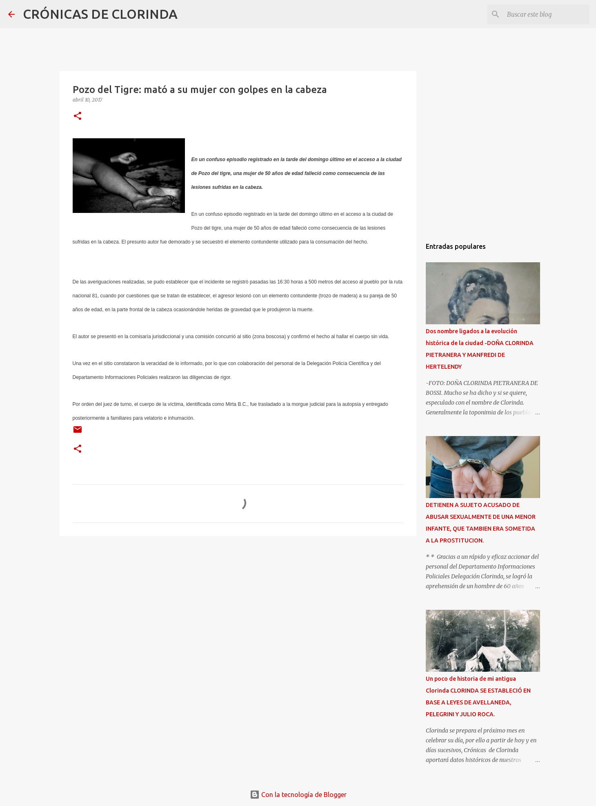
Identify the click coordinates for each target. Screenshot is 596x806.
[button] (77, 116)
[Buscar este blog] (546, 14)
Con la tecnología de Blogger (298, 794)
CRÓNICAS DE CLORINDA (100, 14)
